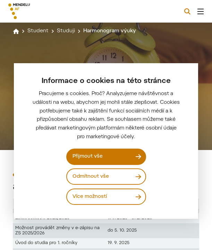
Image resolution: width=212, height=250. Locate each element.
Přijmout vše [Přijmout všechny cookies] (88, 156)
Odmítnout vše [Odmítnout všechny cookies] (91, 176)
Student (38, 31)
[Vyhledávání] (187, 11)
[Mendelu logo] (44, 11)
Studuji (66, 31)
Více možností (90, 196)
